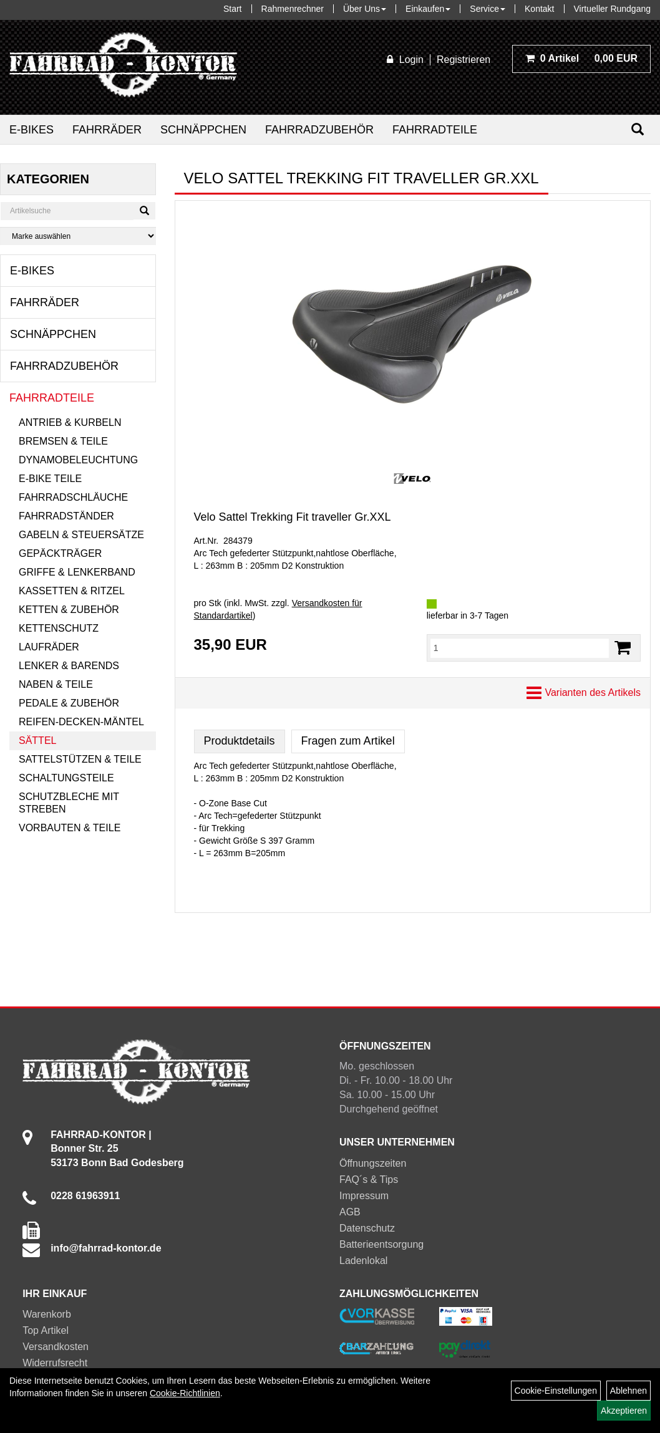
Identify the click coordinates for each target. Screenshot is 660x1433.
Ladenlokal (363, 1260)
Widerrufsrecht (54, 1363)
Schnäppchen (203, 129)
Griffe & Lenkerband (77, 572)
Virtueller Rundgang (612, 8)
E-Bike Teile (50, 478)
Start (232, 8)
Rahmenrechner (292, 8)
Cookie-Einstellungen (556, 1391)
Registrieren (463, 59)
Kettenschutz (59, 628)
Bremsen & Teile (63, 441)
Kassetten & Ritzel (72, 591)
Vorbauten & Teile (69, 828)
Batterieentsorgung (381, 1244)
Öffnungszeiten (372, 1163)
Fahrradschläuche (73, 497)
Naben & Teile (56, 684)
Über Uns (364, 8)
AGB (350, 1212)
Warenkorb (46, 1314)
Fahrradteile (434, 129)
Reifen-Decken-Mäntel (81, 721)
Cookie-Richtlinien (185, 1393)
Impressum (364, 1195)
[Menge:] (519, 648)
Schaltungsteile (66, 778)
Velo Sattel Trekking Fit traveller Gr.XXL (292, 517)
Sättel (37, 740)
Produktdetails (239, 741)
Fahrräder (107, 129)
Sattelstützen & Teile (80, 759)
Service (487, 8)
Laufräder (49, 647)
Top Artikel (45, 1330)
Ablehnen (628, 1391)
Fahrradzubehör (319, 129)
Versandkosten (55, 1346)
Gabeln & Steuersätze (81, 534)
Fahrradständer (66, 516)
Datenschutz (367, 1228)
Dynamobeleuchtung (78, 460)
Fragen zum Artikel (348, 741)
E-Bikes (31, 129)
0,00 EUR (581, 58)
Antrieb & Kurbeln (70, 422)
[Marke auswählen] (78, 236)
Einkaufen (427, 8)
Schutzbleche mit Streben (69, 802)
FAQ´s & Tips (368, 1179)
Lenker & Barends (69, 665)
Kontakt (539, 8)
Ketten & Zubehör (69, 609)
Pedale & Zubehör (69, 703)
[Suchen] (637, 129)
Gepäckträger (60, 553)
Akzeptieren (624, 1411)
